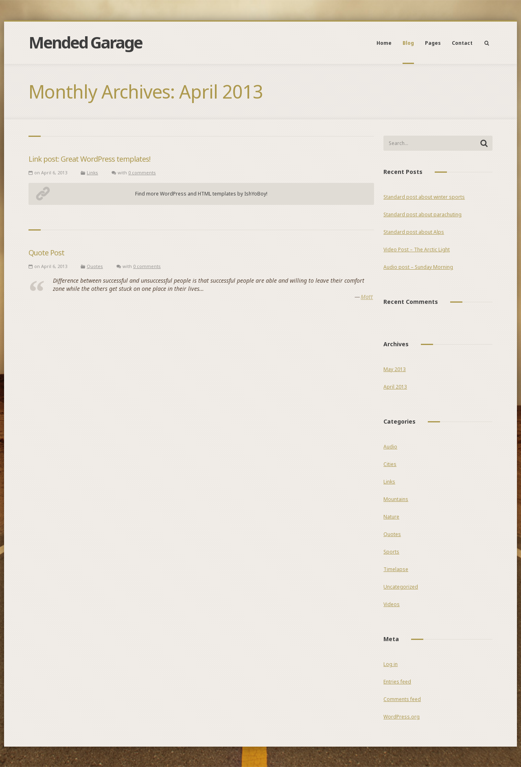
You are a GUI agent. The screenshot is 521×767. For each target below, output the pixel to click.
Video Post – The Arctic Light (416, 249)
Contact (462, 43)
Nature (391, 516)
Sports (391, 551)
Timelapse (395, 569)
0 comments (142, 172)
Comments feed (402, 699)
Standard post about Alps (413, 232)
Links (92, 172)
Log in (390, 664)
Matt (367, 297)
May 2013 (394, 369)
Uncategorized (400, 586)
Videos (391, 604)
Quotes (95, 266)
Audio (390, 446)
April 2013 (395, 386)
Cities (389, 464)
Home (384, 43)
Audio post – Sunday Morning (418, 267)
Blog (408, 43)
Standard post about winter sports (424, 196)
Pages (433, 43)
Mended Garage (85, 42)
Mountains (395, 499)
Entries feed (397, 681)
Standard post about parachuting (422, 214)
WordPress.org (401, 716)
